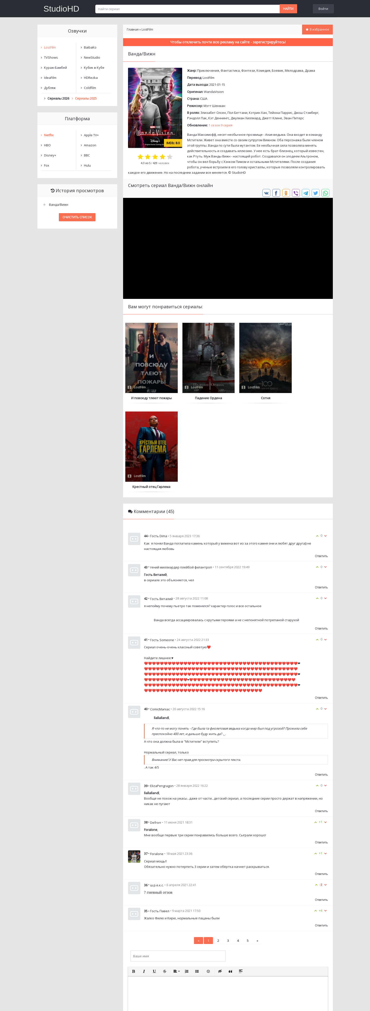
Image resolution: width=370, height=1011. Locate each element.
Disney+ (50, 155)
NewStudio (92, 57)
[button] (133, 883)
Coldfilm (90, 88)
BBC (87, 155)
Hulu (87, 165)
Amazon (90, 145)
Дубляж (50, 88)
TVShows (51, 57)
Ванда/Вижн (58, 204)
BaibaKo (90, 47)
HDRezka (91, 77)
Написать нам (55, 1002)
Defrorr (155, 734)
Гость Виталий (161, 510)
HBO (47, 145)
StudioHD (62, 8)
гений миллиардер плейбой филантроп (181, 479)
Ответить (321, 467)
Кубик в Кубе (94, 67)
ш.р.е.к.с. (157, 796)
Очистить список (77, 217)
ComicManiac (160, 620)
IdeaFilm (50, 77)
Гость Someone (162, 551)
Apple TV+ (91, 135)
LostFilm (208, 77)
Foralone (156, 765)
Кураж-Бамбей (55, 67)
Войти (323, 8)
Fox (46, 165)
